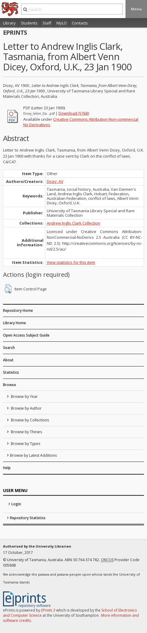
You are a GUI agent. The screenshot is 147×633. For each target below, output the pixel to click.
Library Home (14, 322)
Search (9, 347)
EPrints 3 (48, 610)
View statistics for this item (71, 262)
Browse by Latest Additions (33, 455)
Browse (9, 384)
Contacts (80, 23)
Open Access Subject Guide (26, 335)
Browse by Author (26, 408)
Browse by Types (25, 443)
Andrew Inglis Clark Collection (73, 223)
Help (7, 467)
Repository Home (18, 310)
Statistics (11, 372)
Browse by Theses (26, 431)
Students (29, 23)
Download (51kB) (74, 113)
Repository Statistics (28, 517)
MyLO (61, 23)
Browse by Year (24, 396)
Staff (47, 23)
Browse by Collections (29, 420)
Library (9, 23)
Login (16, 504)
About (8, 360)
